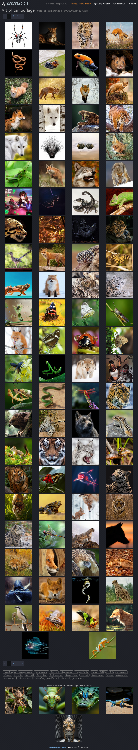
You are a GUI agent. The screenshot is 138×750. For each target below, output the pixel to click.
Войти (132, 4)
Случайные (119, 4)
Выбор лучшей (102, 4)
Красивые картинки (57, 747)
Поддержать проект (80, 4)
